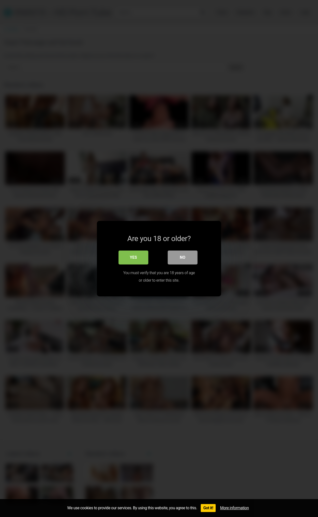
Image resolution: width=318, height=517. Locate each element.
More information (234, 508)
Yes (133, 257)
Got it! (208, 508)
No (182, 257)
